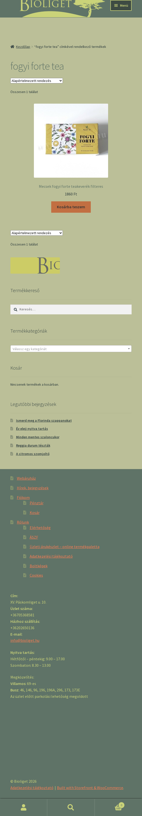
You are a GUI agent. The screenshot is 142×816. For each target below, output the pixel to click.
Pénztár (37, 502)
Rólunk (23, 522)
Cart (110, 804)
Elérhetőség (40, 527)
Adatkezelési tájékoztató (51, 556)
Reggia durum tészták (33, 445)
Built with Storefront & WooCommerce (90, 787)
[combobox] (71, 348)
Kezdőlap (23, 46)
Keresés (71, 807)
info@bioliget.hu (24, 640)
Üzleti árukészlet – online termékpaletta (64, 546)
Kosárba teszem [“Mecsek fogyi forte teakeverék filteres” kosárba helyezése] (71, 206)
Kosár (35, 512)
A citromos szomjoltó (32, 454)
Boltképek (38, 565)
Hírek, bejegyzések (32, 487)
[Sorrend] (36, 80)
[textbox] (71, 348)
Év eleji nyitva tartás (32, 428)
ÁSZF (34, 537)
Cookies (36, 575)
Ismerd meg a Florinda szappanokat (44, 420)
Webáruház (26, 478)
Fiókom (23, 497)
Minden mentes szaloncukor (37, 437)
